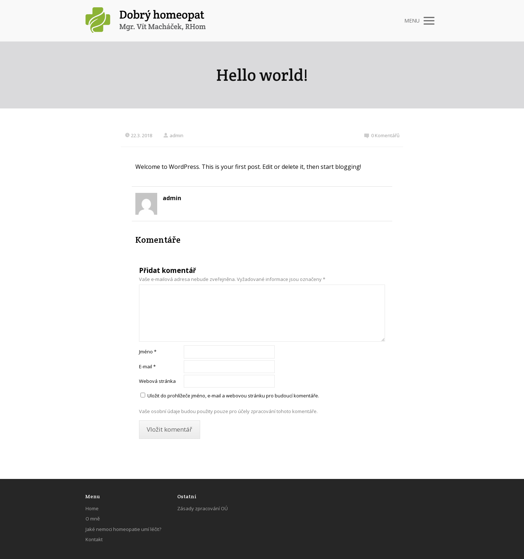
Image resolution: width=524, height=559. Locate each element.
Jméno (147, 351)
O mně (93, 518)
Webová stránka (157, 381)
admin (173, 135)
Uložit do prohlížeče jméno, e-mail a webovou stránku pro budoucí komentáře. (233, 395)
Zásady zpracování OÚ (202, 508)
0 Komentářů (382, 135)
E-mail (147, 366)
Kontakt (94, 539)
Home (92, 508)
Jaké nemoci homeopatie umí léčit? (123, 529)
